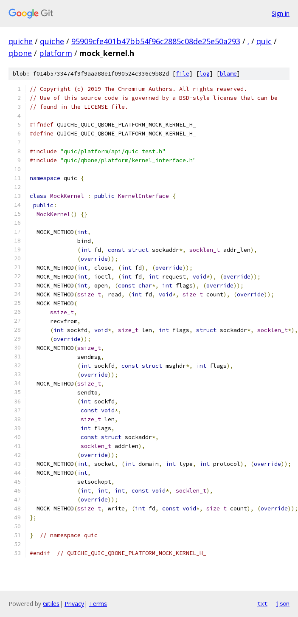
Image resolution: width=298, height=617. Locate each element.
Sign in (281, 13)
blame (228, 73)
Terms (98, 604)
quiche (20, 41)
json (283, 603)
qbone (20, 53)
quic (264, 41)
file (182, 73)
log (205, 73)
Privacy (74, 604)
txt (262, 603)
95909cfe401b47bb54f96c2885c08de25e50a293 (155, 41)
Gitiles (51, 604)
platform (55, 53)
